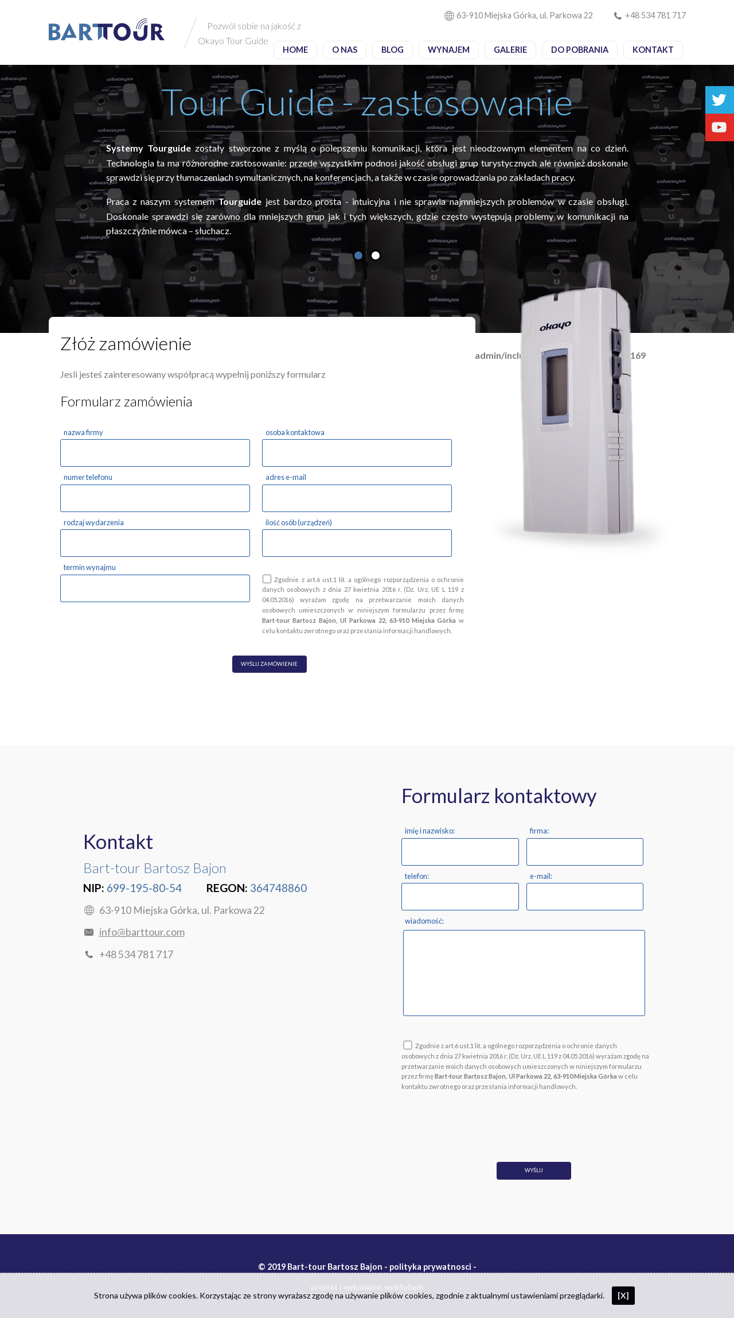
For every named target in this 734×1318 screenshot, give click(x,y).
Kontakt (653, 50)
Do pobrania (579, 50)
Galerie (510, 50)
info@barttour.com (142, 932)
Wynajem (449, 50)
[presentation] (488, 1118)
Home (295, 50)
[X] (623, 1295)
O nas (344, 50)
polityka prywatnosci (430, 1267)
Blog (392, 50)
